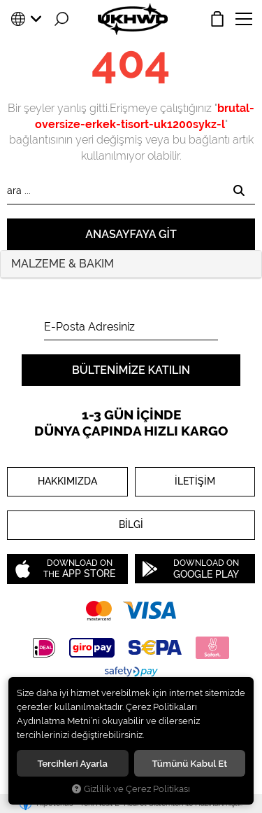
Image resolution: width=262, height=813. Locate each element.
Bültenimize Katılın (131, 370)
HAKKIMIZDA (67, 481)
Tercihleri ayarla (72, 763)
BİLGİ (131, 525)
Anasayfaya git (131, 234)
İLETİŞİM (195, 481)
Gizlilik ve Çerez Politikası (131, 789)
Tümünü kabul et (189, 763)
